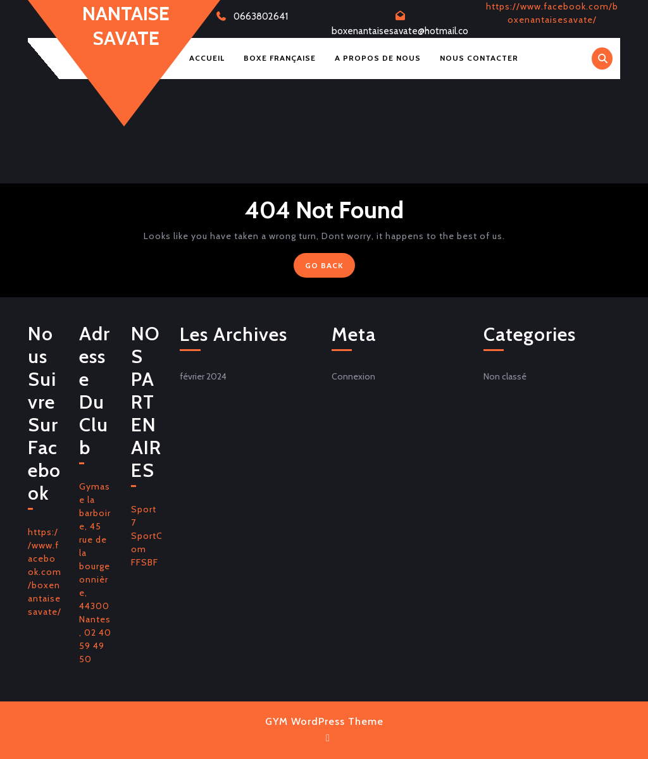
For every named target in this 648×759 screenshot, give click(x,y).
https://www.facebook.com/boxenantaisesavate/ (44, 571)
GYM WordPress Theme (324, 721)
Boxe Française (280, 58)
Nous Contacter (479, 58)
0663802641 (261, 16)
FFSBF (144, 562)
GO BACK (330, 268)
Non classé (504, 376)
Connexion (353, 376)
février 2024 (203, 376)
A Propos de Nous (378, 58)
